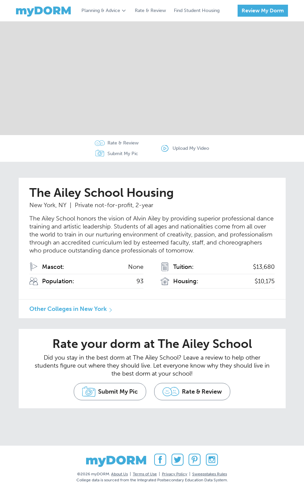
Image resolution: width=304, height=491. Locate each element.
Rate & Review (150, 10)
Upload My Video (191, 148)
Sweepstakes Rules (209, 474)
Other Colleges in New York (68, 309)
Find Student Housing (197, 10)
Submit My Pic (122, 153)
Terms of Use (145, 474)
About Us (119, 474)
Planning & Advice (100, 10)
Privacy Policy (174, 474)
